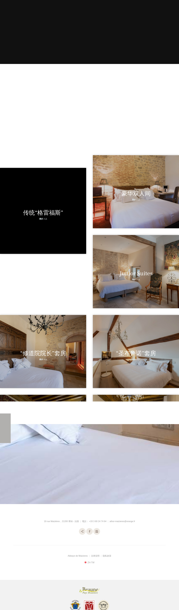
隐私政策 (107, 556)
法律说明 (95, 556)
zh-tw (90, 562)
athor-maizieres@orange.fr (122, 521)
